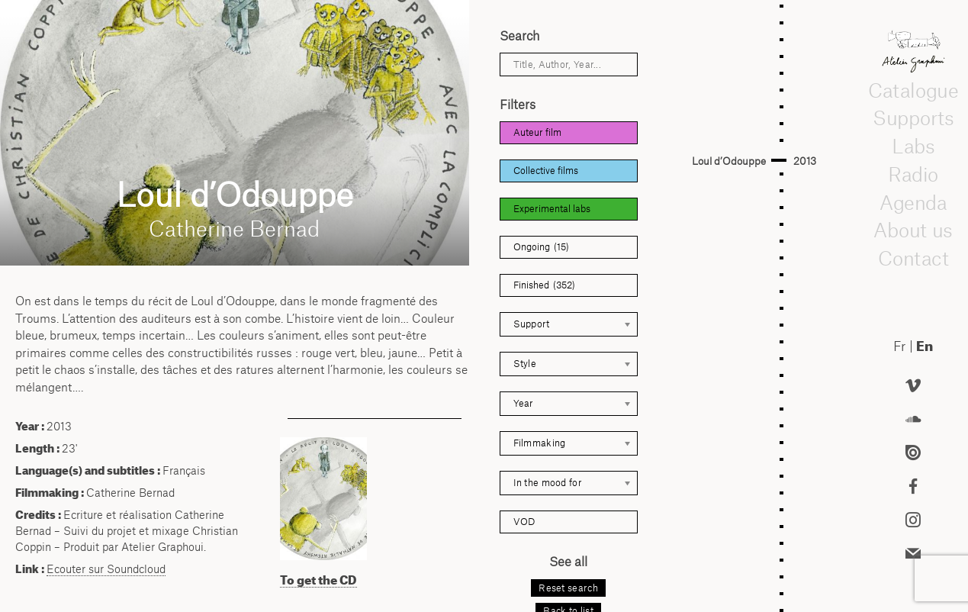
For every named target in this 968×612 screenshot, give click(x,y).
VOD (524, 521)
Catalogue (913, 90)
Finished (544, 285)
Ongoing (541, 247)
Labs (913, 146)
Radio (913, 174)
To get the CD (318, 580)
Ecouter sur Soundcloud (106, 568)
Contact (912, 258)
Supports (913, 118)
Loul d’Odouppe (729, 161)
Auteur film (537, 132)
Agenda (913, 202)
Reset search (568, 588)
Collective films (545, 170)
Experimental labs (551, 208)
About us (913, 230)
